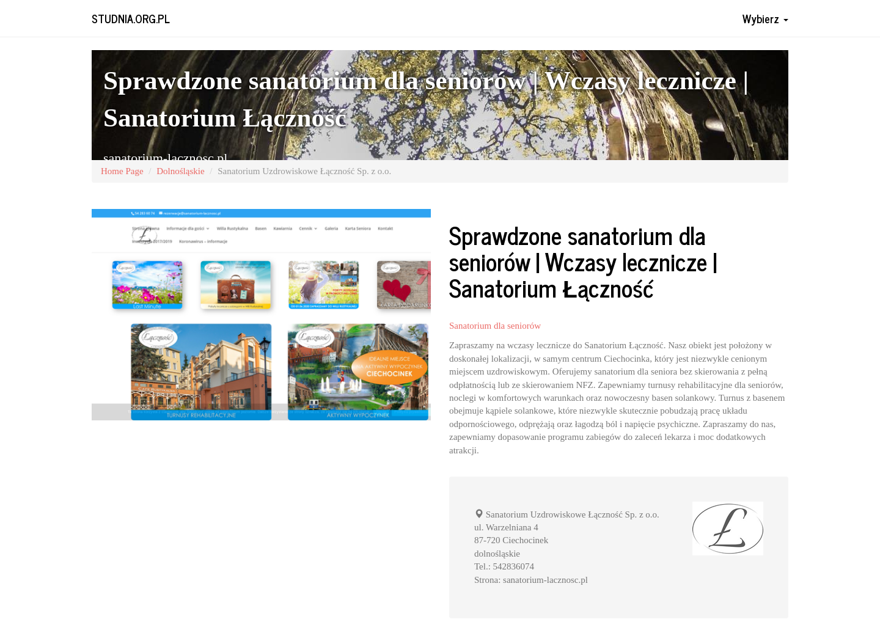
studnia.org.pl (131, 18)
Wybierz (765, 18)
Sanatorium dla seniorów (495, 326)
